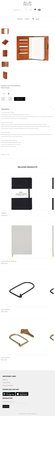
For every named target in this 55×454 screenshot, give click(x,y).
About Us (5, 417)
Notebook (4, 222)
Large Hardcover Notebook (8, 280)
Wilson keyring (5, 395)
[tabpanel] (32, 48)
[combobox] (27, 19)
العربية (37, 19)
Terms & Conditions (8, 423)
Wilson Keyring (5, 337)
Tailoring (19, 19)
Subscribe (6, 444)
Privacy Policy (6, 420)
